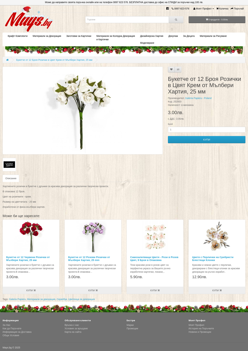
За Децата (189, 36)
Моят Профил (196, 325)
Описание (10, 178)
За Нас (6, 325)
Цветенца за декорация (81, 299)
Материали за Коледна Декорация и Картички (115, 38)
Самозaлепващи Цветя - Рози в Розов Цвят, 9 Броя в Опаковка (154, 258)
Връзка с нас (72, 325)
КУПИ (206, 139)
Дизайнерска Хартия (151, 36)
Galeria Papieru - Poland (198, 98)
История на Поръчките (201, 328)
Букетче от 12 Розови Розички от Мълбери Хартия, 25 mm (89, 258)
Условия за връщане (76, 328)
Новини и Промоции (200, 332)
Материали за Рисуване (213, 36)
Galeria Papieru (17, 299)
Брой (170, 124)
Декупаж (173, 36)
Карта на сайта (73, 332)
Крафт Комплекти (18, 36)
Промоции (132, 328)
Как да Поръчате (12, 328)
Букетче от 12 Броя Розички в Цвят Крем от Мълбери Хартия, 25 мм (54, 60)
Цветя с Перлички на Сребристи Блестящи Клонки (212, 258)
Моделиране (147, 42)
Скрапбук (62, 299)
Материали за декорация (41, 299)
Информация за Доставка (17, 332)
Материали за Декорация (47, 36)
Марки (130, 325)
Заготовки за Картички (78, 36)
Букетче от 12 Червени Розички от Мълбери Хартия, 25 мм (28, 258)
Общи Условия (11, 335)
